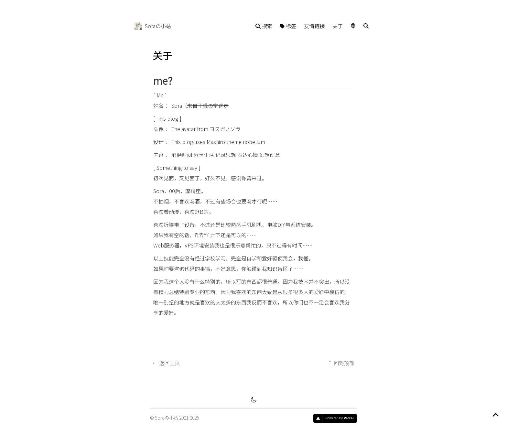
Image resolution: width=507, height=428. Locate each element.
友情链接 (314, 26)
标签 (288, 26)
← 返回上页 (166, 368)
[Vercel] (335, 418)
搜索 (263, 26)
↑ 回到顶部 (340, 368)
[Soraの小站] (138, 26)
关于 (337, 26)
